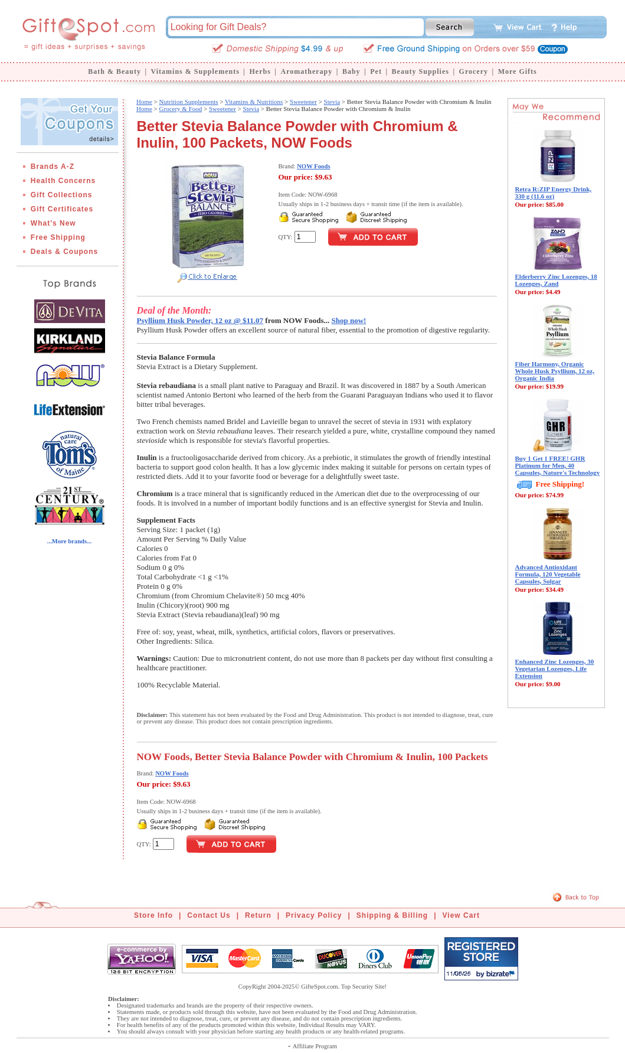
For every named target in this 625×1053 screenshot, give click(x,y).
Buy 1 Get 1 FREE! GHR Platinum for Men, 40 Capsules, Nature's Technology (557, 465)
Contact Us (208, 915)
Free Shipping (58, 237)
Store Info (153, 915)
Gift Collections (62, 195)
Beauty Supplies (420, 71)
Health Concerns (63, 181)
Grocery (473, 71)
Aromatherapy (306, 71)
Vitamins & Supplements (195, 71)
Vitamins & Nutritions (254, 101)
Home (144, 101)
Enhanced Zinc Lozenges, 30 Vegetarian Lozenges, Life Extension (554, 668)
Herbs (259, 71)
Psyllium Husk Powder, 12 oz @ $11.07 (200, 320)
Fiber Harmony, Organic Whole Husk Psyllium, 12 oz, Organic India (554, 371)
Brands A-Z (52, 166)
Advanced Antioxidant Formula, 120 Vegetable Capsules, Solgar (548, 574)
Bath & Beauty (114, 71)
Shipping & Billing (392, 915)
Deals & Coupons (64, 251)
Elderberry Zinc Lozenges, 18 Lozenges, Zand (556, 280)
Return (258, 915)
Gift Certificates (62, 209)
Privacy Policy (314, 915)
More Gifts (517, 71)
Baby (351, 71)
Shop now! (349, 320)
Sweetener (303, 101)
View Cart (461, 915)
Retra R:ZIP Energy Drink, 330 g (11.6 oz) (553, 192)
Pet (376, 71)
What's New (53, 223)
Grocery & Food (180, 108)
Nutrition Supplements (188, 101)
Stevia (332, 101)
